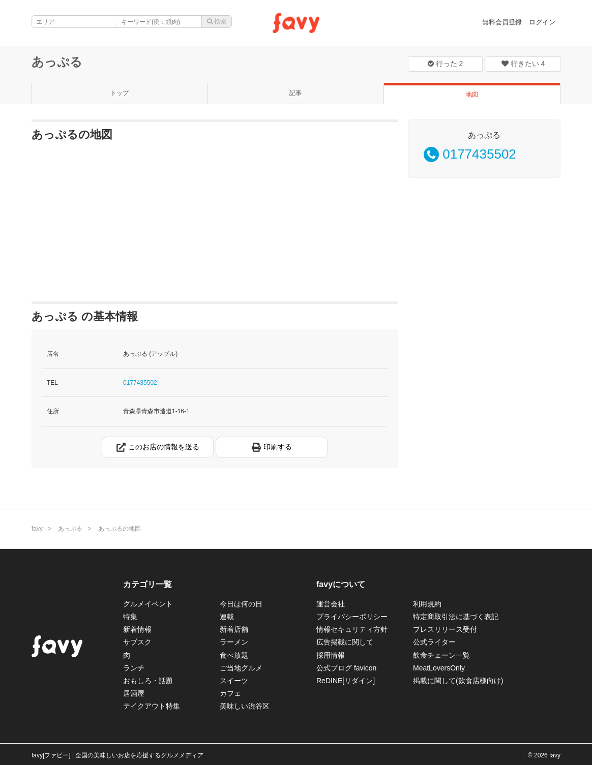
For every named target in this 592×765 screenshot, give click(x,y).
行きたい (523, 63)
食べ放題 (234, 655)
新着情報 (137, 629)
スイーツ (234, 681)
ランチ (133, 668)
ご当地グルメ (241, 668)
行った (445, 63)
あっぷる (57, 62)
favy (37, 528)
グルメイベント (148, 604)
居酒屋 (133, 693)
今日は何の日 (241, 604)
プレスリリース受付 (445, 629)
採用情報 (330, 655)
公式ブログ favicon (346, 668)
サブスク (137, 642)
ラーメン (234, 642)
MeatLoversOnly (439, 668)
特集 (130, 617)
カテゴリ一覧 (147, 584)
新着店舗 (234, 629)
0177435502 (140, 382)
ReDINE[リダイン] (345, 681)
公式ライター (434, 642)
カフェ (230, 693)
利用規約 (427, 604)
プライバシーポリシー (352, 617)
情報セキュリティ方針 (352, 629)
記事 (295, 93)
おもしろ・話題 (148, 681)
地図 (472, 94)
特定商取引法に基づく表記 (455, 617)
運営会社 (330, 604)
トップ (119, 93)
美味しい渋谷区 (245, 706)
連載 (227, 617)
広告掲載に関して (344, 642)
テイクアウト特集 (151, 706)
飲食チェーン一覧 (441, 655)
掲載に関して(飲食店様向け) (458, 681)
